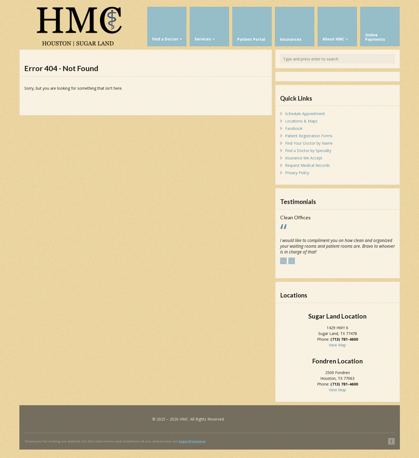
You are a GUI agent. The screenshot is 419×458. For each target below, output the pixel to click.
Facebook (294, 128)
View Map (337, 345)
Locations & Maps (301, 121)
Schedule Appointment (305, 113)
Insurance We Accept (303, 158)
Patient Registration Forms (309, 135)
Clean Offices (295, 217)
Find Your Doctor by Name (309, 143)
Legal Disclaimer (192, 441)
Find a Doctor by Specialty (308, 150)
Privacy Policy (297, 172)
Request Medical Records (307, 165)
